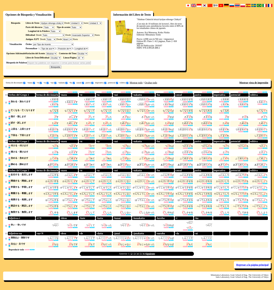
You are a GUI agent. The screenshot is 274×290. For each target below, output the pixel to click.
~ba (72, 82)
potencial (113, 82)
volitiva (124, 82)
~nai (53, 82)
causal (80, 82)
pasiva (89, 82)
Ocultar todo (151, 82)
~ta (45, 82)
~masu (31, 82)
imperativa (100, 82)
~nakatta (63, 82)
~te (39, 82)
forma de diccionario (15, 82)
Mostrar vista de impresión (253, 82)
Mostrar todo (136, 82)
